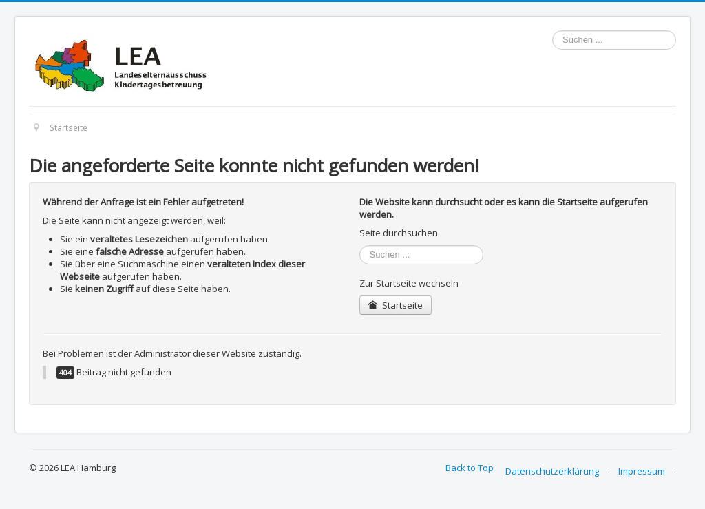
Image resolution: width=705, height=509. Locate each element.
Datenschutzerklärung (552, 471)
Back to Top (469, 467)
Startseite (395, 305)
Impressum (641, 471)
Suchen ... (552, 30)
